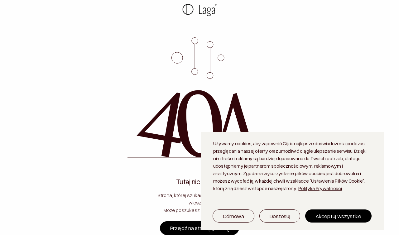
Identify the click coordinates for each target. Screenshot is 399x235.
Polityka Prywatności (320, 188)
